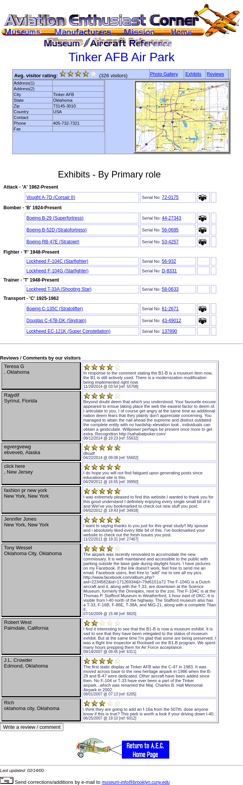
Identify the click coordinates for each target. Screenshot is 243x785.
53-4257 (170, 241)
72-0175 (170, 197)
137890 (169, 331)
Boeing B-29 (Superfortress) (54, 218)
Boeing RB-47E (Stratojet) (52, 241)
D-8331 (169, 271)
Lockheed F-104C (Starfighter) (57, 261)
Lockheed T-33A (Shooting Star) (59, 289)
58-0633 (170, 289)
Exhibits (193, 74)
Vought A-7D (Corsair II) (50, 197)
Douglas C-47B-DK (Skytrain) (56, 320)
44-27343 (171, 218)
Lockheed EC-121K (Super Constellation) (68, 331)
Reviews (215, 74)
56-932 (169, 261)
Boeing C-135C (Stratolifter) (54, 308)
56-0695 (170, 230)
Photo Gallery (164, 74)
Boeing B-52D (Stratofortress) (56, 230)
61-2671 (170, 308)
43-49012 (171, 320)
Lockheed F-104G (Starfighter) (57, 271)
